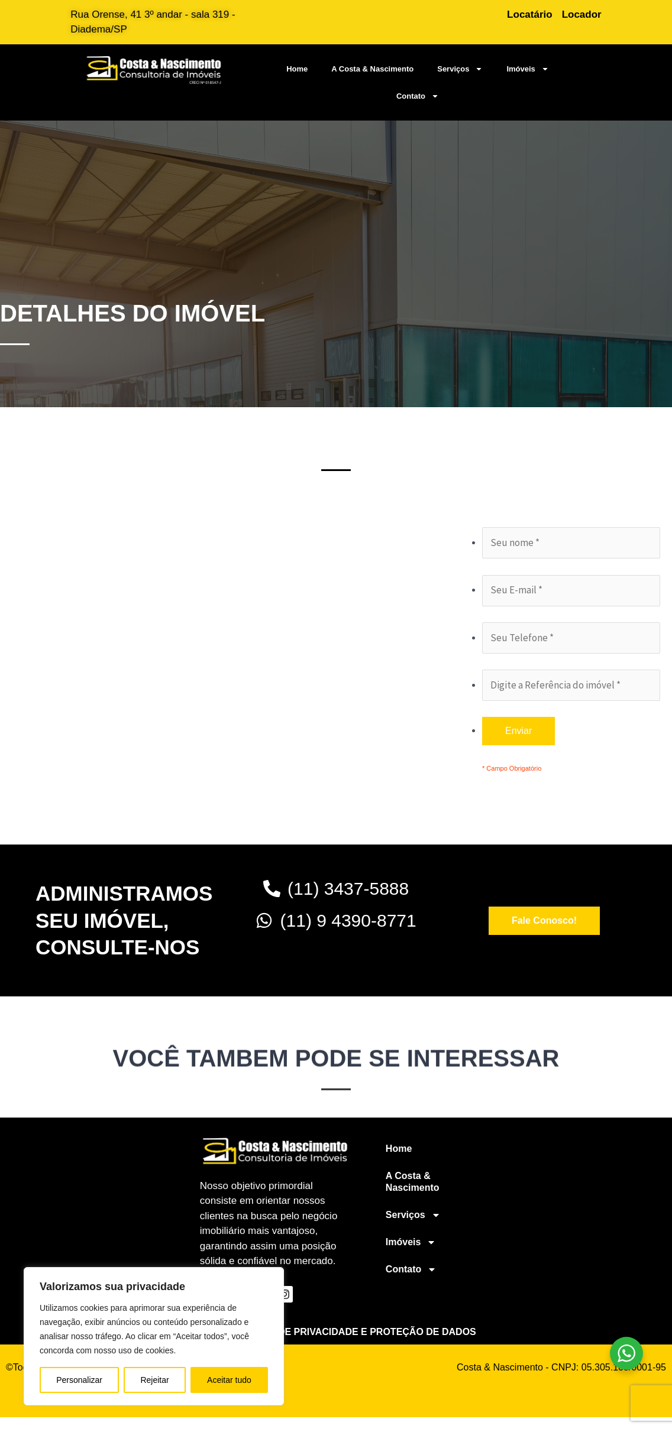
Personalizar (79, 1380)
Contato (417, 96)
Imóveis (527, 69)
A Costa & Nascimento (372, 68)
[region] (154, 1336)
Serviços (460, 69)
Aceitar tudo (229, 1380)
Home (297, 68)
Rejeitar (154, 1380)
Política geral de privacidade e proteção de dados (336, 1332)
